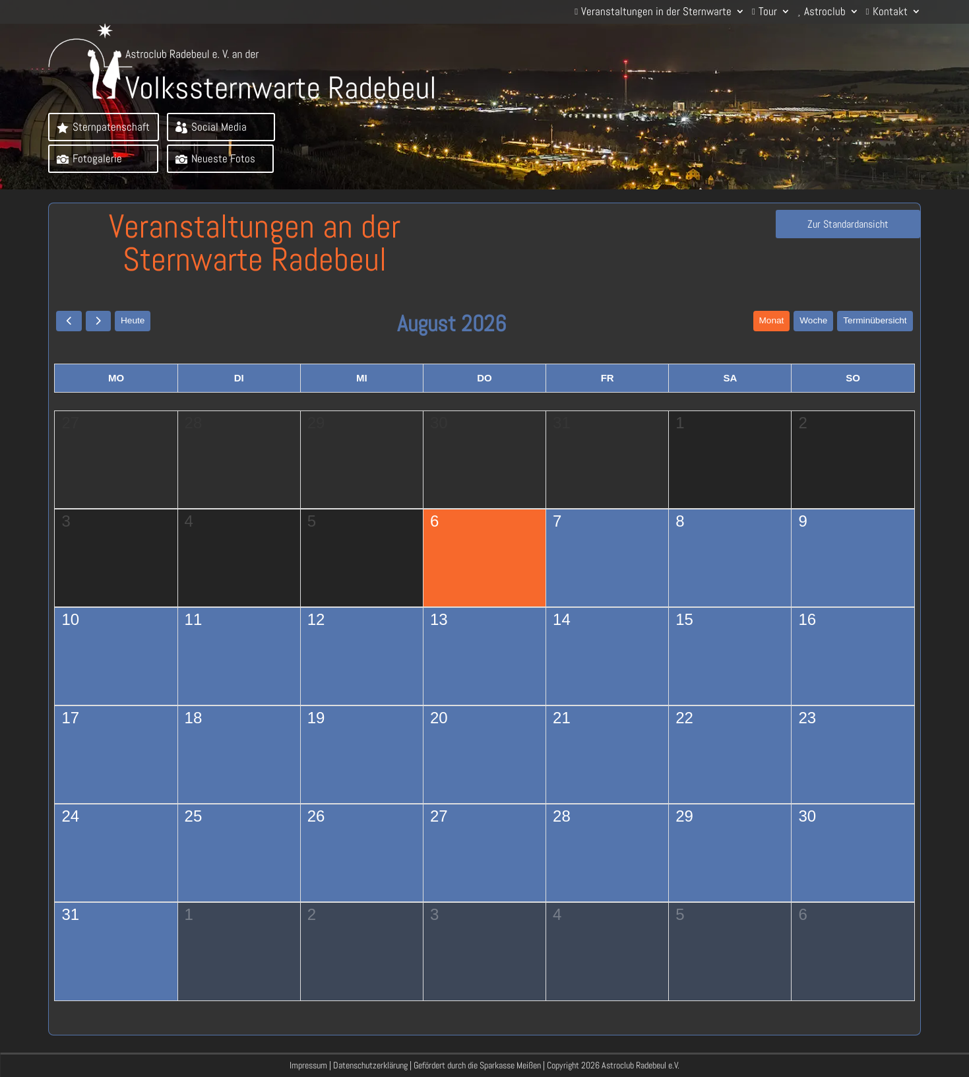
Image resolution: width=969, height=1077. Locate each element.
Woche (811, 323)
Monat (768, 323)
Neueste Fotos (224, 160)
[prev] (69, 324)
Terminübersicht (874, 323)
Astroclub (825, 11)
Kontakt (890, 11)
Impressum (308, 1065)
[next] (99, 324)
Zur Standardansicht (833, 231)
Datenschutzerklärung (370, 1065)
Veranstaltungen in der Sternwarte (656, 11)
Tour (768, 11)
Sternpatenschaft (111, 127)
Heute (134, 323)
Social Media (220, 127)
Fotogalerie (98, 160)
